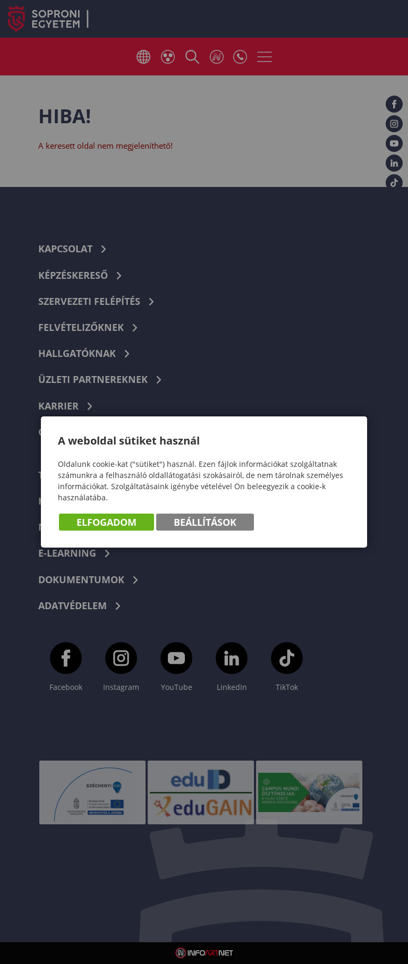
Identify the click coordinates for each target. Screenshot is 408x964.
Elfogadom (106, 522)
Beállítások (205, 522)
